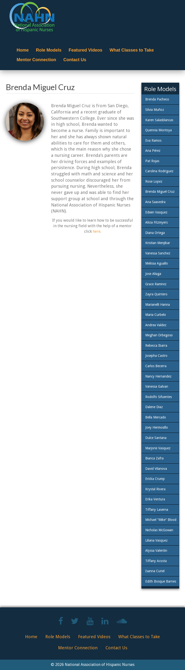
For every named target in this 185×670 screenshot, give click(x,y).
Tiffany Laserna (156, 509)
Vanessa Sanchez (157, 253)
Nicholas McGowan (159, 530)
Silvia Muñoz (154, 110)
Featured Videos (85, 50)
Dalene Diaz (154, 407)
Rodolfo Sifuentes (158, 397)
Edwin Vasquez (156, 212)
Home (23, 50)
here (96, 231)
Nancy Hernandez (158, 376)
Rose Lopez (153, 181)
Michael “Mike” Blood (160, 520)
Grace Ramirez (155, 284)
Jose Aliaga (153, 274)
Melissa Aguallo (156, 263)
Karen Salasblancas (159, 120)
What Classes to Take (132, 50)
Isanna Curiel (155, 571)
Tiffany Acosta (156, 561)
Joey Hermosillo (156, 427)
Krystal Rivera (155, 489)
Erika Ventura (155, 499)
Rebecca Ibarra (156, 345)
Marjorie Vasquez (158, 448)
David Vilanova (156, 469)
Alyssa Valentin (156, 550)
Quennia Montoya (158, 130)
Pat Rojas (152, 161)
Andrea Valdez (155, 325)
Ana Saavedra (155, 202)
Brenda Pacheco (157, 99)
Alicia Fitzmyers (156, 222)
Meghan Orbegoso (159, 335)
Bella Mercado (155, 417)
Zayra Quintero (156, 294)
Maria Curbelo (155, 315)
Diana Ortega (155, 233)
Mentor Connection (36, 59)
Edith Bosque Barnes (160, 581)
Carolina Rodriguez (159, 171)
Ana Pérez (152, 151)
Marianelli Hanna (157, 304)
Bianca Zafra (154, 458)
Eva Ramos (153, 140)
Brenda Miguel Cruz (160, 191)
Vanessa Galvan (156, 386)
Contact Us (74, 59)
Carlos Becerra (155, 366)
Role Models (48, 50)
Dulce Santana (155, 438)
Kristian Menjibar (157, 243)
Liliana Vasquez (156, 540)
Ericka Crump (155, 479)
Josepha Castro (156, 356)
